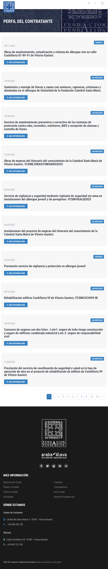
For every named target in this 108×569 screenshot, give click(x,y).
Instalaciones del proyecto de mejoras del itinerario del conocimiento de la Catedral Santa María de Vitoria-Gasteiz (50, 232)
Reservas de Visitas (12, 482)
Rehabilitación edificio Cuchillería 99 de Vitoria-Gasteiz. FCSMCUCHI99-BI (51, 298)
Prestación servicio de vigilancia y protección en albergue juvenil (45, 266)
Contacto (58, 482)
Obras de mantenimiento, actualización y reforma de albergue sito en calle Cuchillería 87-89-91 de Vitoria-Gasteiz (50, 53)
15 (97, 396)
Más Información (17, 62)
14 (91, 396)
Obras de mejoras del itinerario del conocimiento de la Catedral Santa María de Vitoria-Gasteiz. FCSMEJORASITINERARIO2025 (53, 162)
